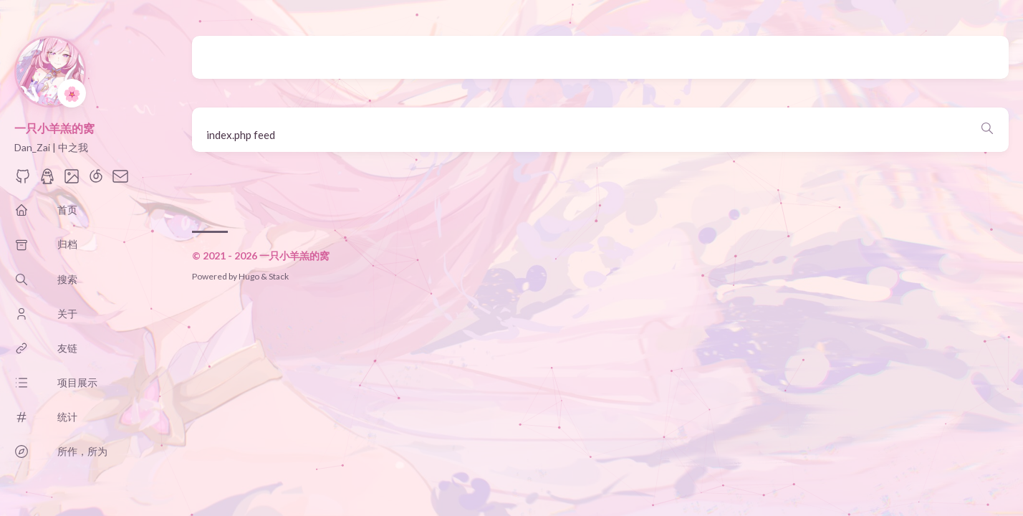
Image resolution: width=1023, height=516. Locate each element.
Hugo (249, 276)
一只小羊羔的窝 (54, 128)
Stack (279, 276)
